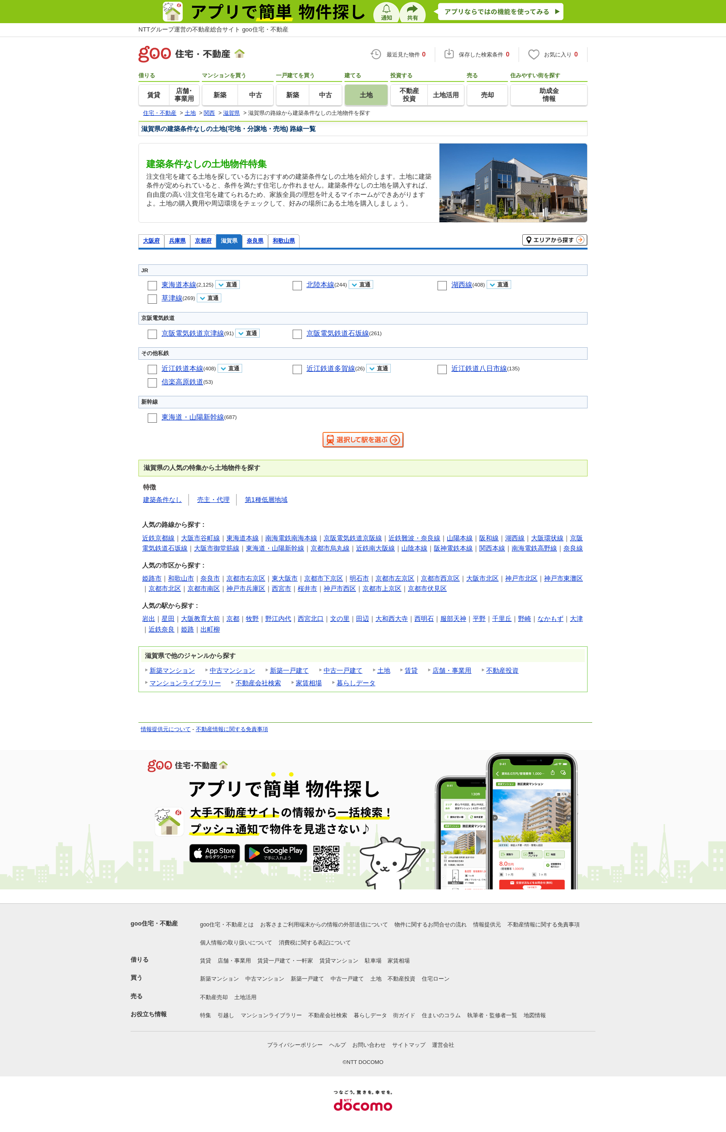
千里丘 (502, 618)
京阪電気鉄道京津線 (193, 333)
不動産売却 (214, 997)
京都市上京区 (382, 588)
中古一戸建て (343, 670)
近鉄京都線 (158, 538)
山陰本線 (414, 548)
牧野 (252, 618)
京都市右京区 (245, 578)
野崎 (524, 618)
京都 (232, 618)
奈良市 (210, 578)
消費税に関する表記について (315, 942)
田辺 (362, 618)
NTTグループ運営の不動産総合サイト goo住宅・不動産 (213, 29)
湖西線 (461, 284)
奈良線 (573, 548)
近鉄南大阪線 (375, 548)
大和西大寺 (392, 618)
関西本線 (492, 548)
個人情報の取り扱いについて (236, 942)
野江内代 (278, 618)
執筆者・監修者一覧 (492, 1015)
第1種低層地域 (266, 499)
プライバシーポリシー (295, 1045)
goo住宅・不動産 (154, 923)
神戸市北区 (521, 578)
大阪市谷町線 (200, 538)
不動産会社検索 (258, 683)
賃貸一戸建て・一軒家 (285, 960)
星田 (168, 618)
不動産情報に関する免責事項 (232, 729)
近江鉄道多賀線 (331, 368)
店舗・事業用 (451, 670)
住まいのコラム (441, 1015)
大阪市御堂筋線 (216, 548)
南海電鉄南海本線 (291, 538)
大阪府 (151, 241)
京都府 (203, 241)
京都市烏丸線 (330, 548)
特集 (205, 1015)
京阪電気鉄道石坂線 (338, 333)
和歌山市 (181, 578)
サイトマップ (409, 1045)
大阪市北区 (482, 578)
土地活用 (245, 997)
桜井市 (307, 588)
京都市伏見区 (427, 588)
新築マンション (172, 670)
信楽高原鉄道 (182, 382)
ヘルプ (337, 1045)
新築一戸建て (289, 670)
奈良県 (255, 241)
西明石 (424, 618)
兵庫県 (177, 241)
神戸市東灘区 (563, 578)
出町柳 (210, 629)
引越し (226, 1015)
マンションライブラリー (185, 683)
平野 (479, 618)
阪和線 (489, 538)
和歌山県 (284, 241)
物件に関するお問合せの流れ (430, 924)
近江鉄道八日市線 (479, 368)
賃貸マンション (338, 960)
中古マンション (232, 670)
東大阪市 (285, 578)
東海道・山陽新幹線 (193, 417)
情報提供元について (166, 729)
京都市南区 (204, 588)
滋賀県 (229, 241)
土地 (383, 670)
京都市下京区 (323, 578)
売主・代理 (213, 499)
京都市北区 (165, 588)
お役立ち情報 (149, 1014)
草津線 (172, 298)
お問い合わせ (369, 1045)
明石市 (359, 578)
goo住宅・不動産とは (227, 924)
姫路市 (152, 578)
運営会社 (443, 1045)
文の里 (340, 618)
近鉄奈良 (162, 629)
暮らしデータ (356, 683)
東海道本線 (179, 284)
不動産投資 (502, 670)
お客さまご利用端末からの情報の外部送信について (324, 924)
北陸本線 (320, 284)
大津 (576, 618)
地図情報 (535, 1015)
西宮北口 (311, 618)
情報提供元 (487, 924)
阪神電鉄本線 (453, 548)
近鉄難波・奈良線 (414, 538)
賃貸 (411, 670)
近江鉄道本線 (182, 368)
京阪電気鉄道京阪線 (353, 538)
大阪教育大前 (200, 618)
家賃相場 (309, 683)
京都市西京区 (440, 578)
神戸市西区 (340, 588)
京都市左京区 (395, 578)
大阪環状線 (547, 538)
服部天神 (453, 618)
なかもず (550, 618)
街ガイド (404, 1015)
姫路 (187, 629)
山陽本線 (460, 538)
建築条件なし (162, 499)
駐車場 (373, 960)
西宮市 (281, 588)
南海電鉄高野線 (534, 548)
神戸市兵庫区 (245, 588)
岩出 (148, 618)
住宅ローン (436, 979)
